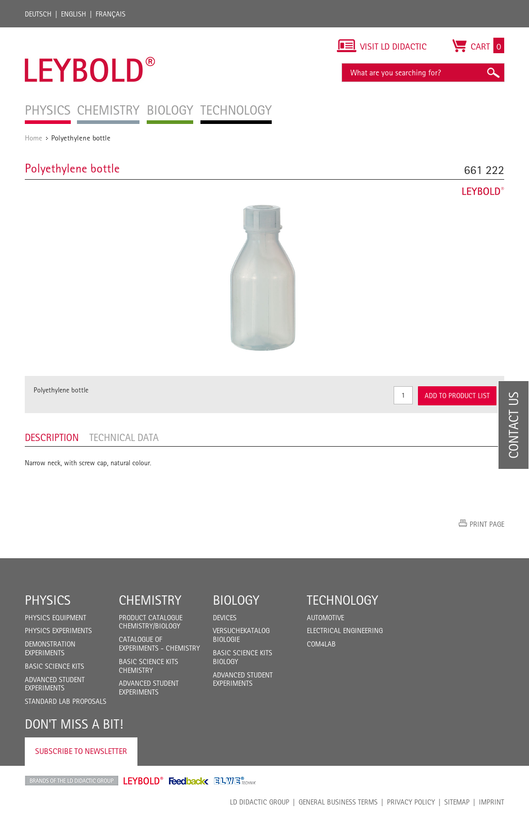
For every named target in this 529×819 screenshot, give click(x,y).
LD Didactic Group (259, 802)
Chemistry (150, 600)
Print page (487, 524)
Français (111, 14)
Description (52, 437)
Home (33, 137)
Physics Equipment (55, 617)
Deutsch (38, 14)
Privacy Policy (411, 802)
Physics (48, 600)
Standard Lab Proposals (65, 701)
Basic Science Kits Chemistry (148, 665)
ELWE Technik (235, 781)
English (73, 14)
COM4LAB (321, 644)
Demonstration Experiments (50, 648)
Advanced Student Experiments (55, 683)
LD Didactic (71, 781)
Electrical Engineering (345, 630)
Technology (342, 600)
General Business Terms (338, 802)
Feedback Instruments (189, 781)
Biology (236, 600)
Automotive (325, 617)
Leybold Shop (143, 781)
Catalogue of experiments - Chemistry (159, 643)
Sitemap (457, 802)
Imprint (491, 802)
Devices (225, 617)
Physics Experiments (58, 630)
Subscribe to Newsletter (81, 751)
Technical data (124, 437)
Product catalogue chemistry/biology (150, 622)
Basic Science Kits (54, 666)
